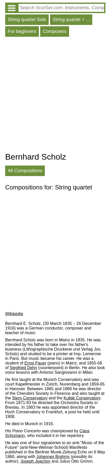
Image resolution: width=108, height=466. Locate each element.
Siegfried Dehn (23, 368)
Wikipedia (14, 314)
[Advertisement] (54, 96)
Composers (55, 31)
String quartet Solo (27, 19)
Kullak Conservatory (82, 398)
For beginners (22, 31)
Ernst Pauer (35, 363)
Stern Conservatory (30, 398)
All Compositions (25, 170)
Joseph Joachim (36, 461)
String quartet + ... (71, 19)
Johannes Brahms (53, 456)
